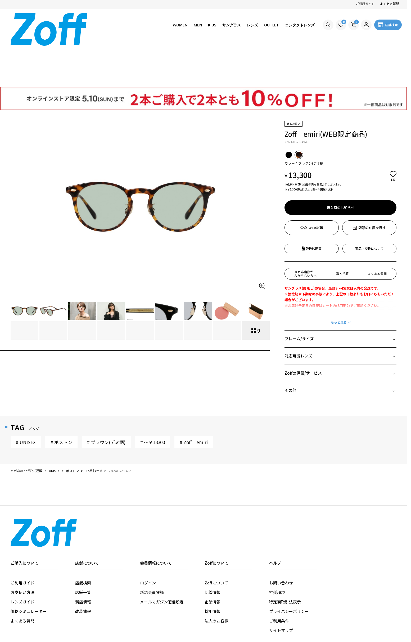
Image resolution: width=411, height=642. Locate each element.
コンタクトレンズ (300, 24)
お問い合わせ (281, 542)
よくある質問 (389, 3)
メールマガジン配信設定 (162, 561)
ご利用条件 (279, 580)
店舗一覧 (83, 551)
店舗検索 (83, 542)
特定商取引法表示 (285, 561)
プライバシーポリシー (289, 570)
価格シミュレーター (28, 570)
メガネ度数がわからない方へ (305, 233)
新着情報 (212, 551)
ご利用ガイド (365, 3)
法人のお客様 (216, 580)
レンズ (252, 24)
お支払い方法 (22, 551)
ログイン (148, 542)
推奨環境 (277, 551)
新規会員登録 (152, 551)
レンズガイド (22, 561)
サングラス (231, 24)
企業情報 (212, 561)
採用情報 (212, 570)
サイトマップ (281, 589)
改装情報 (83, 570)
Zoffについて (216, 542)
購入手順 (342, 233)
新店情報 (83, 561)
